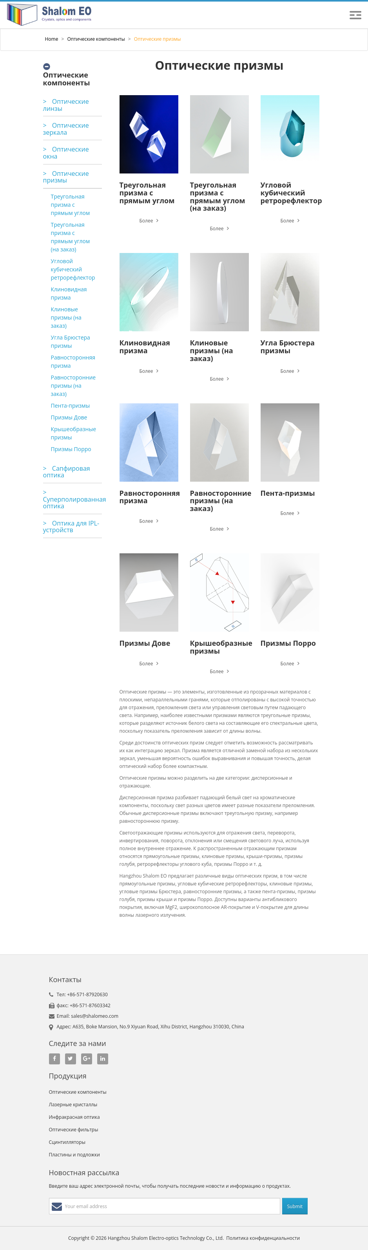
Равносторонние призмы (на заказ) (73, 385)
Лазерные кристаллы (73, 1104)
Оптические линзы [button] (66, 105)
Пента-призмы (70, 405)
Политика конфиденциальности (263, 1238)
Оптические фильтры (73, 1129)
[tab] (72, 105)
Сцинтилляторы (67, 1142)
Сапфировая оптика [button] (66, 472)
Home (51, 39)
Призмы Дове (69, 417)
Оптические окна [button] (66, 153)
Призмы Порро (71, 449)
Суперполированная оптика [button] (74, 499)
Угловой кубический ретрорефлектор (73, 269)
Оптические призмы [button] (66, 177)
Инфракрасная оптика (74, 1117)
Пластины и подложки (74, 1154)
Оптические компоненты (96, 39)
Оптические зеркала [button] (66, 129)
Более (148, 220)
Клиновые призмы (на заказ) (66, 317)
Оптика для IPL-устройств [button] (71, 527)
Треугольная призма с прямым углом (70, 205)
